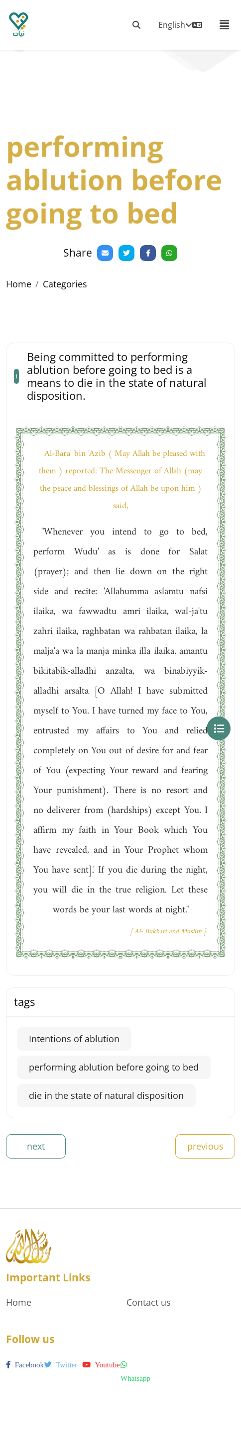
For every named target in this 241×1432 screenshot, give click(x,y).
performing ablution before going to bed (114, 1067)
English (180, 24)
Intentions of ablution (74, 1039)
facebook (25, 1365)
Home (18, 284)
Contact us (148, 1302)
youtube (101, 1365)
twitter (61, 1365)
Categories (65, 284)
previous (205, 1146)
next (36, 1146)
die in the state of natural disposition (106, 1095)
